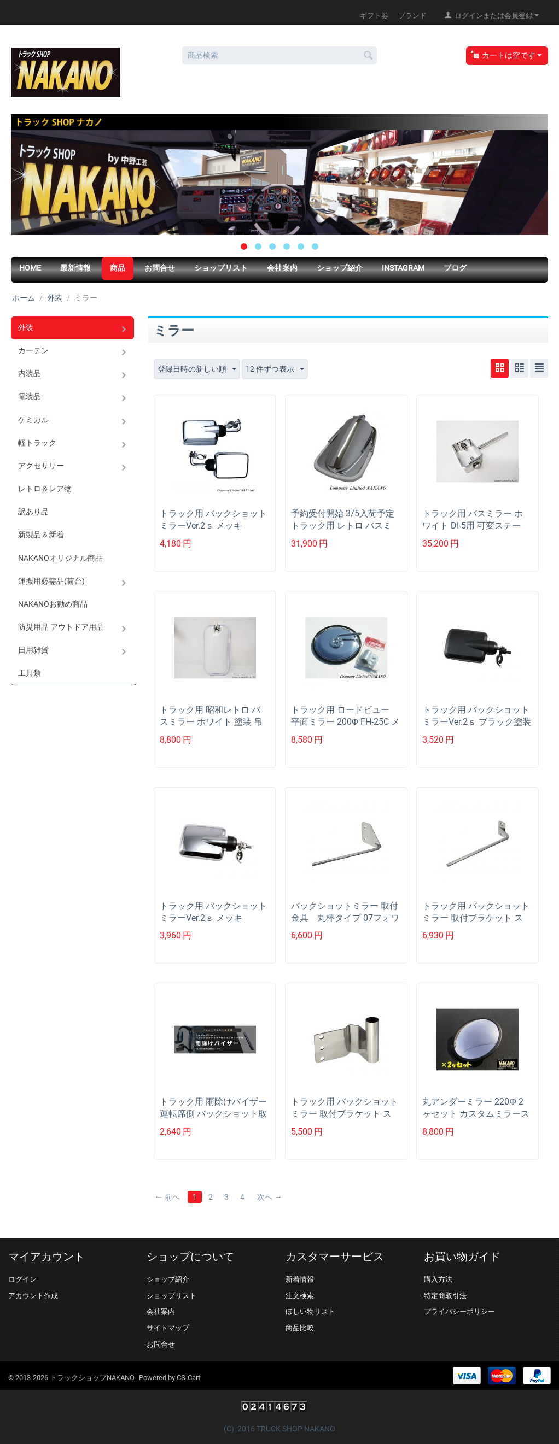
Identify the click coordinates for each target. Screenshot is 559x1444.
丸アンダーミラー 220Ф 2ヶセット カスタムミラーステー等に (475, 1113)
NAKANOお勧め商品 (53, 602)
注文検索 (300, 1296)
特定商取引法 (445, 1296)
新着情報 (300, 1279)
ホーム (23, 298)
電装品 (29, 396)
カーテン (33, 350)
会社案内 (282, 267)
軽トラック (37, 442)
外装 (54, 298)
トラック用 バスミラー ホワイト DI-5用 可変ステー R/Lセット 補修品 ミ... (472, 525)
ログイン (22, 1279)
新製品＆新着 (41, 534)
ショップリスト (221, 267)
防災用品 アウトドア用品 (61, 625)
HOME (30, 267)
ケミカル (33, 419)
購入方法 (438, 1279)
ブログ (455, 267)
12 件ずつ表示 (275, 369)
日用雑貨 (33, 648)
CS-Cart (188, 1377)
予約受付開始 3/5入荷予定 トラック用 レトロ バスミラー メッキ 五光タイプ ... (342, 525)
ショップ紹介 (340, 267)
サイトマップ (168, 1328)
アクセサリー (41, 465)
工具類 (29, 671)
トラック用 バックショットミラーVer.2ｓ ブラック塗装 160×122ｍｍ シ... (476, 722)
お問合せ (159, 267)
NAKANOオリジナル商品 (60, 557)
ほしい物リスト (310, 1311)
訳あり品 (33, 511)
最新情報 (75, 267)
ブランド (412, 15)
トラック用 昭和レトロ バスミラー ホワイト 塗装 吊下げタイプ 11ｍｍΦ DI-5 (211, 722)
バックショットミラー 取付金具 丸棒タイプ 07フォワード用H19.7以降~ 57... (345, 918)
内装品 (29, 373)
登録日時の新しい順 (197, 369)
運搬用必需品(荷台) (51, 580)
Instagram (403, 267)
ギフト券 (374, 15)
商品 (117, 267)
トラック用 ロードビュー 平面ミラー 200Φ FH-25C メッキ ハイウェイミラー (345, 722)
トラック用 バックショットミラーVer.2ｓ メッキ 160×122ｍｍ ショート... (213, 525)
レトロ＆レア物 (45, 488)
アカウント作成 (33, 1296)
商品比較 (300, 1328)
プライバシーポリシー (459, 1311)
